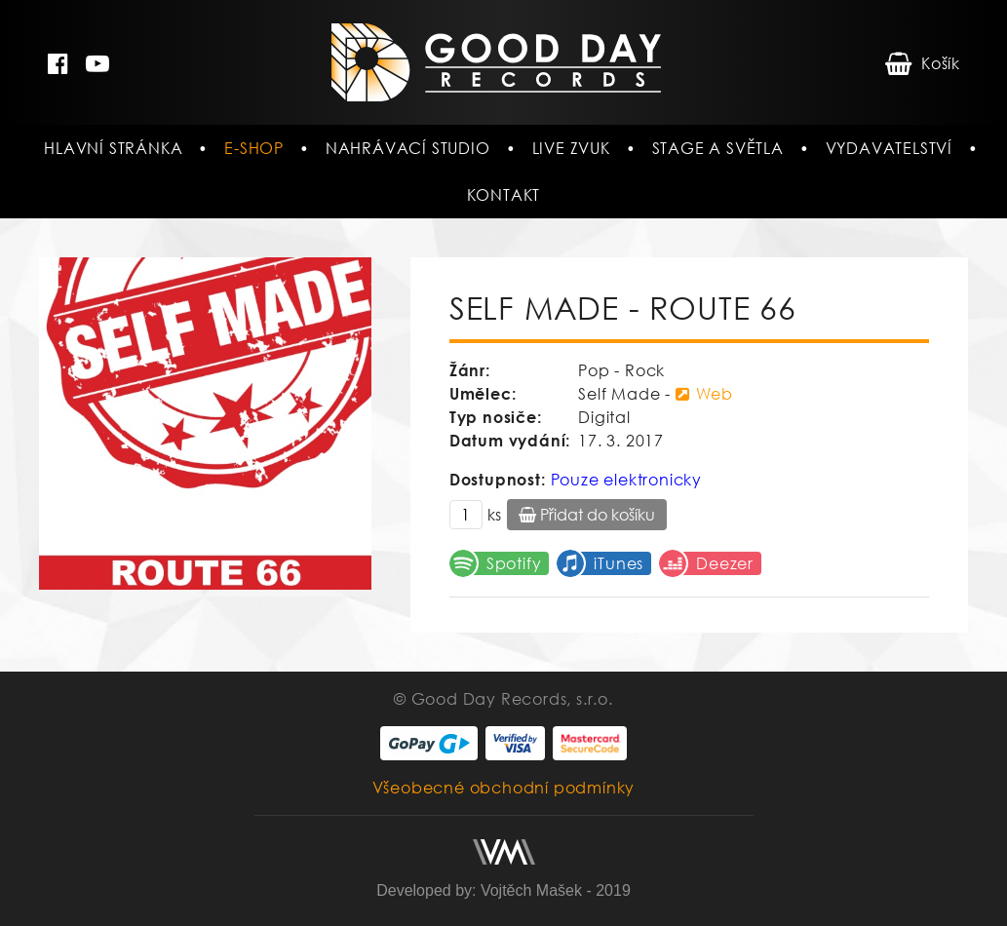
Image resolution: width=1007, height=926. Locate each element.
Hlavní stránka (113, 148)
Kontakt (504, 195)
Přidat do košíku (587, 514)
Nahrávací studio (408, 148)
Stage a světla (718, 148)
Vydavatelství (889, 148)
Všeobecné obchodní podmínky (504, 787)
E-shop (254, 148)
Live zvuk (571, 148)
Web (704, 394)
